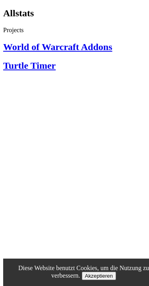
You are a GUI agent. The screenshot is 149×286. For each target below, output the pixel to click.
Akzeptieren (99, 276)
